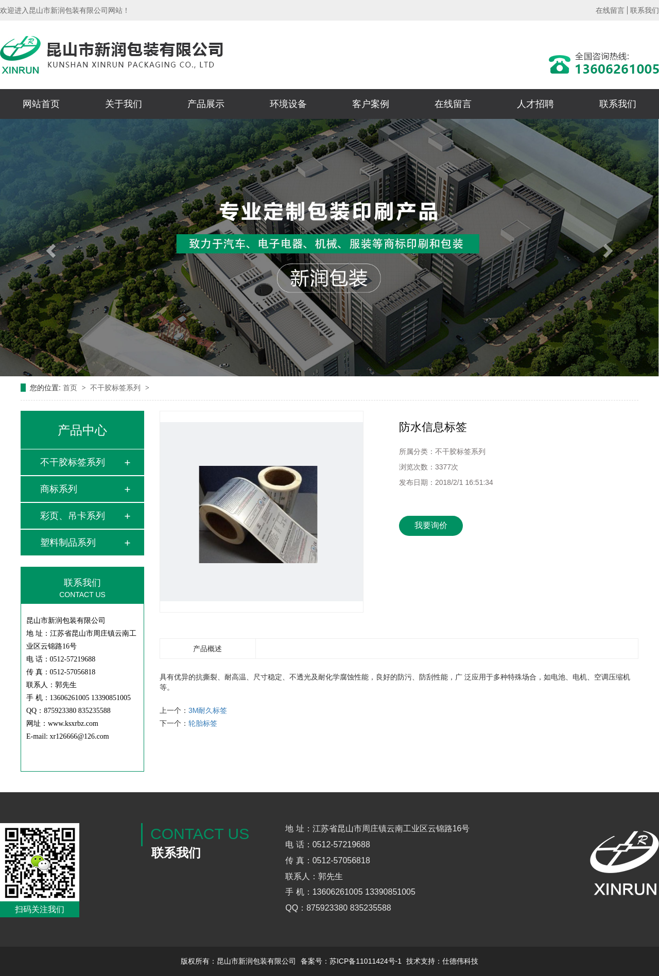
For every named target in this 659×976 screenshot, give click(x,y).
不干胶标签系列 (116, 388)
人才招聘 (535, 104)
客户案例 (370, 104)
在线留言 (610, 10)
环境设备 (288, 104)
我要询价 (430, 525)
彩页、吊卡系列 (72, 516)
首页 (71, 388)
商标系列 (58, 489)
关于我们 (123, 104)
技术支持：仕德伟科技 (442, 961)
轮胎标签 (202, 723)
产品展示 (205, 104)
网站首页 (41, 104)
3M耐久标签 (207, 710)
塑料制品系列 (68, 542)
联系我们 (644, 10)
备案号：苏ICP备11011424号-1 (351, 961)
